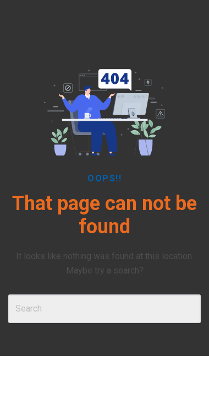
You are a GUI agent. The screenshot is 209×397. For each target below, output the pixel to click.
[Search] (104, 308)
